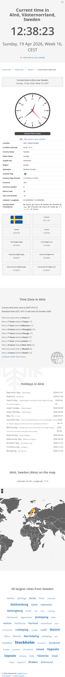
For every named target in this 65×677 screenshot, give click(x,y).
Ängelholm (21, 662)
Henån (28, 611)
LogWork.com (22, 673)
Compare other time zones (14, 356)
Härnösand (12, 617)
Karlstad (33, 623)
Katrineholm (46, 623)
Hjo (35, 611)
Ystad (11, 662)
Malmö (55, 629)
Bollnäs (10, 598)
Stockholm (25, 642)
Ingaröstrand (26, 617)
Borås (32, 598)
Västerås (43, 655)
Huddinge (51, 611)
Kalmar (7, 623)
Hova (42, 611)
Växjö (55, 655)
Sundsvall (54, 642)
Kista (57, 623)
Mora (7, 636)
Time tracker (6, 676)
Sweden (31, 70)
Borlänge (21, 598)
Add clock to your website (34, 58)
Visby (31, 655)
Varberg (22, 656)
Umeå (40, 649)
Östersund (47, 662)
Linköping (22, 629)
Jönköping (41, 617)
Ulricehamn (28, 649)
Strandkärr (42, 643)
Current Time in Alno (32, 134)
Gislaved (51, 598)
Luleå (43, 629)
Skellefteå (7, 642)
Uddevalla (16, 649)
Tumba (6, 649)
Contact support (18, 676)
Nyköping (46, 636)
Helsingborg (15, 610)
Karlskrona (20, 623)
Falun (41, 598)
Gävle (34, 604)
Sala (56, 636)
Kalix (53, 617)
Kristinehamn (7, 630)
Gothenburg (19, 604)
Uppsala (53, 649)
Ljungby (34, 630)
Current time (6, 70)
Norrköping (31, 636)
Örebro (33, 662)
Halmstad (46, 604)
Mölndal (17, 636)
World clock (19, 70)
